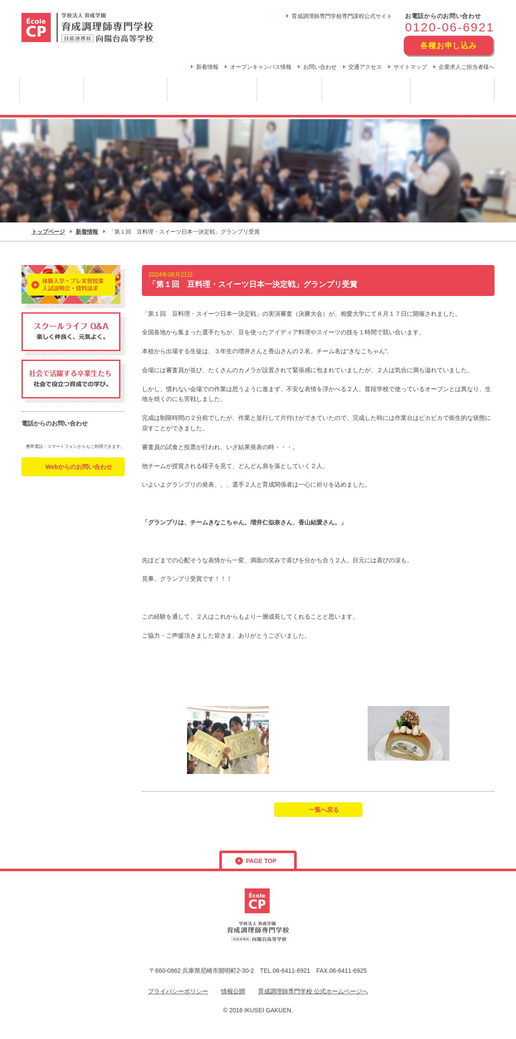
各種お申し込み (448, 45)
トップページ (48, 231)
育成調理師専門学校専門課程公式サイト (342, 16)
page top (261, 860)
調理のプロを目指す (125, 89)
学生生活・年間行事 (453, 89)
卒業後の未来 (289, 89)
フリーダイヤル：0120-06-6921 (72, 436)
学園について (51, 89)
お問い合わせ (320, 67)
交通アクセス (365, 67)
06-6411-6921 (291, 970)
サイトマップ (410, 67)
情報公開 (233, 991)
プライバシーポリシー (178, 991)
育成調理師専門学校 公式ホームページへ (313, 991)
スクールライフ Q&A (366, 89)
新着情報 (207, 67)
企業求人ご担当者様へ (466, 67)
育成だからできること (212, 89)
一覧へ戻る (324, 809)
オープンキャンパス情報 (261, 67)
